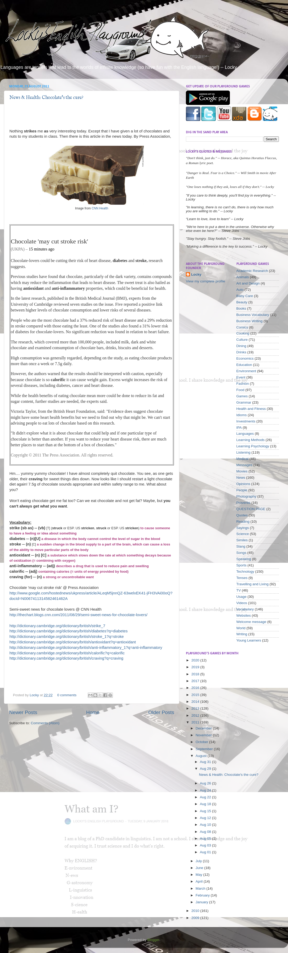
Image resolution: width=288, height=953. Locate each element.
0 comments (66, 695)
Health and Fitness (251, 409)
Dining (241, 346)
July (199, 861)
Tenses (242, 578)
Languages (245, 434)
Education (244, 365)
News (240, 478)
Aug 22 (206, 797)
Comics (242, 327)
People (241, 490)
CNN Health (100, 208)
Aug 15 (206, 811)
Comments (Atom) (45, 723)
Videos (241, 603)
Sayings (242, 528)
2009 (195, 918)
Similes (242, 540)
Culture (242, 340)
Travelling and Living (252, 584)
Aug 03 (206, 845)
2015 (195, 695)
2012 (195, 715)
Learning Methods (250, 440)
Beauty (241, 302)
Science (242, 534)
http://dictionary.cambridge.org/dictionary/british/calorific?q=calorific (67, 653)
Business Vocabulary (252, 315)
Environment (246, 371)
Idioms (241, 415)
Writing (241, 634)
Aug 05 (206, 838)
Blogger (153, 940)
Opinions (243, 484)
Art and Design (248, 283)
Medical (242, 459)
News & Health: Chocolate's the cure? (46, 98)
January (202, 902)
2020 (195, 660)
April (200, 881)
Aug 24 (206, 790)
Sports (241, 565)
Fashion (242, 384)
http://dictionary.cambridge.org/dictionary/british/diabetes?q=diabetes (68, 631)
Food (240, 390)
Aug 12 (206, 818)
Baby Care (244, 296)
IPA (239, 428)
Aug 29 (206, 769)
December (204, 728)
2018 (195, 674)
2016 (195, 688)
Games (242, 396)
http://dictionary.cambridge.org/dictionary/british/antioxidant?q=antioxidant (72, 642)
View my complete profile (205, 281)
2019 (195, 667)
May (199, 875)
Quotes (242, 515)
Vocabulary (245, 609)
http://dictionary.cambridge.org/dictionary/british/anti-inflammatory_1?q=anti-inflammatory (85, 647)
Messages (244, 465)
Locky (35, 695)
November (204, 735)
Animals (242, 277)
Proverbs (243, 503)
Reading (243, 521)
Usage (241, 597)
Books (241, 308)
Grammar (243, 402)
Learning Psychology (252, 446)
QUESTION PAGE (250, 509)
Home (92, 712)
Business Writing (249, 321)
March (201, 888)
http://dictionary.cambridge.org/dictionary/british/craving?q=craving (66, 658)
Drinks (241, 352)
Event (241, 377)
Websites (243, 615)
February (203, 895)
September (205, 749)
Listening (243, 452)
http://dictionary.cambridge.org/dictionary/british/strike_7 (57, 626)
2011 (195, 722)
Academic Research (252, 271)
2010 (195, 911)
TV (238, 590)
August (202, 756)
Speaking (243, 559)
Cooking (243, 333)
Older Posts (161, 712)
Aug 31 (206, 762)
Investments (246, 421)
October (202, 742)
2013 (195, 708)
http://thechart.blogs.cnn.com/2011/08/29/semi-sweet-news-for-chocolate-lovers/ (78, 615)
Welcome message (251, 622)
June (200, 868)
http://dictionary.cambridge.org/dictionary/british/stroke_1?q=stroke (66, 636)
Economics (245, 358)
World (241, 628)
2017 (195, 681)
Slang (241, 546)
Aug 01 (206, 852)
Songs (241, 553)
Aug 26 (206, 783)
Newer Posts (23, 712)
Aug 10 (206, 825)
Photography (246, 496)
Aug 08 (206, 832)
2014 (195, 702)
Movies (242, 471)
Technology (245, 571)
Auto (240, 290)
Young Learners (248, 640)
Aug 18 (206, 804)
